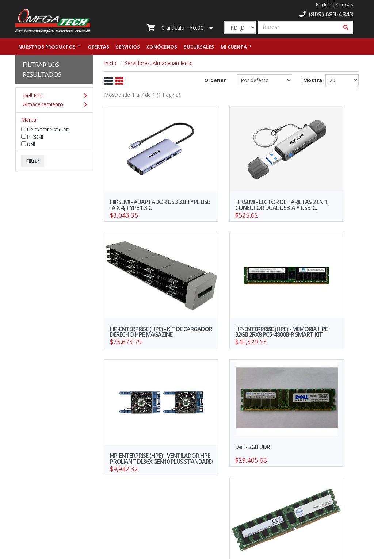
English (324, 4)
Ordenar (215, 82)
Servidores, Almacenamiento (159, 64)
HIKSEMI (32, 139)
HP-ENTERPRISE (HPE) (45, 131)
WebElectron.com (198, 551)
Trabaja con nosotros (157, 483)
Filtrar (32, 162)
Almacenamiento (52, 106)
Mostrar (308, 82)
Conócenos (161, 48)
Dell (28, 146)
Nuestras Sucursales (98, 490)
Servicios (128, 48)
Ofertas (98, 48)
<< (206, 429)
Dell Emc (52, 97)
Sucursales (199, 48)
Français (344, 4)
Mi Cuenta (234, 48)
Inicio (110, 64)
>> (257, 429)
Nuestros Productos (47, 48)
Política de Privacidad (98, 501)
